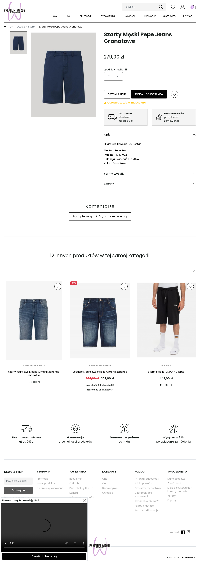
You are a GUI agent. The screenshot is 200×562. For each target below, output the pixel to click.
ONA (55, 16)
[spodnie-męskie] (113, 76)
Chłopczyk (85, 16)
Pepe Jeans (122, 150)
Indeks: (108, 154)
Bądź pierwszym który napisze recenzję (100, 216)
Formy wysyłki (114, 174)
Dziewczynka (108, 16)
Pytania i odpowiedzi (147, 478)
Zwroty (109, 184)
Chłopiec (107, 492)
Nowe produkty (46, 483)
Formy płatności (144, 505)
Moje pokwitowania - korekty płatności (179, 489)
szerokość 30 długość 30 (100, 385)
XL (166, 385)
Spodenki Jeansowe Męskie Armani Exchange (100, 372)
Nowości (130, 16)
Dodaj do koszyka (149, 94)
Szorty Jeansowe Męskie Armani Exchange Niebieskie (33, 373)
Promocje (150, 16)
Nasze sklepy (169, 16)
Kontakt (187, 16)
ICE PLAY (166, 365)
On (104, 483)
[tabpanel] (150, 157)
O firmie (74, 483)
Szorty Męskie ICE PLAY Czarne (166, 372)
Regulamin (75, 478)
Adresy (171, 496)
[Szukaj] (144, 7)
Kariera (73, 492)
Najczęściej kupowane (50, 488)
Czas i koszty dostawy (148, 488)
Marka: (108, 150)
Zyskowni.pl (188, 557)
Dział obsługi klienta (81, 488)
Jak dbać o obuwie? (147, 501)
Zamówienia (174, 483)
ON (68, 16)
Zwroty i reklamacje (146, 510)
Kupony (171, 500)
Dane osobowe (176, 478)
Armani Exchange (34, 365)
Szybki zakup (117, 94)
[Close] (84, 500)
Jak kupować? (143, 483)
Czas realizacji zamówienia (143, 494)
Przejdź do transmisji (44, 556)
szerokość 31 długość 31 (100, 389)
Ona (104, 478)
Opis (107, 135)
